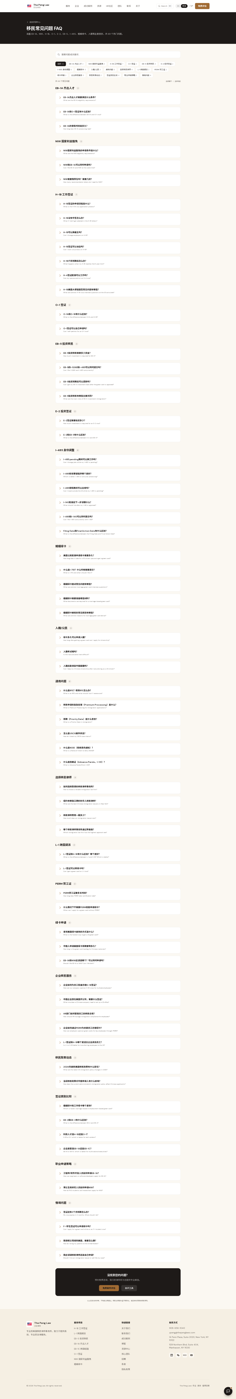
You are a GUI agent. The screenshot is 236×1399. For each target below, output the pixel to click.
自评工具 (129, 1288)
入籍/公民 (96, 69)
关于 (138, 6)
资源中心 (126, 1348)
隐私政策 (126, 1369)
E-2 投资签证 (167, 64)
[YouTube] (191, 1355)
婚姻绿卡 (81, 69)
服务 (68, 6)
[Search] (165, 6)
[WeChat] (178, 1355)
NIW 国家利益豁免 (96, 64)
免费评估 (202, 6)
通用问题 (110, 69)
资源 (99, 6)
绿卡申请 (61, 75)
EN (178, 6)
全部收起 (178, 81)
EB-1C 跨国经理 (81, 1348)
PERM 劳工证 (160, 69)
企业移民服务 (77, 75)
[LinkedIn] (171, 1355)
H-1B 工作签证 (116, 64)
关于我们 (126, 1328)
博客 (124, 1343)
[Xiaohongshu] (184, 1355)
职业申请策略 (130, 75)
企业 (77, 6)
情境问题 (146, 75)
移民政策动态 (95, 75)
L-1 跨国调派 (143, 69)
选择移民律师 (126, 69)
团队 (120, 6)
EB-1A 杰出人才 (76, 64)
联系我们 (126, 1333)
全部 (60, 64)
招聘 (124, 1359)
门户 (191, 6)
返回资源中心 (33, 22)
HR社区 (109, 6)
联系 (129, 6)
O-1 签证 (132, 64)
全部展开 (169, 81)
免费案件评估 (109, 1288)
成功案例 (88, 6)
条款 (124, 1364)
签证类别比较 (113, 75)
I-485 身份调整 (64, 69)
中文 (184, 6)
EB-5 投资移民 (149, 64)
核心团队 (126, 1354)
